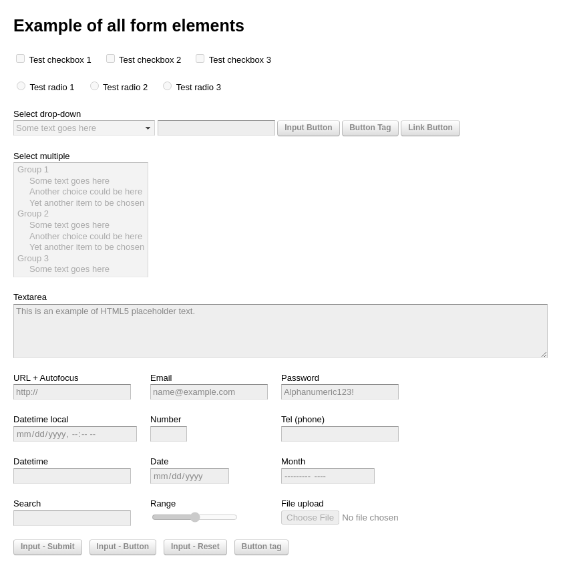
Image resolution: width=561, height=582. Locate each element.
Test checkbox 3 (240, 60)
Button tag (262, 546)
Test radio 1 (53, 87)
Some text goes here (81, 181)
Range (163, 503)
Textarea (30, 297)
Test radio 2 (126, 87)
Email (161, 378)
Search (27, 503)
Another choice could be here (81, 192)
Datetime (30, 461)
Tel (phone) (303, 419)
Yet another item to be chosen (81, 203)
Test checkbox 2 (151, 60)
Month (293, 461)
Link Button (430, 127)
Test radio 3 (198, 87)
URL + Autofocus (45, 378)
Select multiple (41, 156)
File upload (302, 503)
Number (165, 419)
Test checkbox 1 (61, 60)
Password (300, 378)
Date (159, 461)
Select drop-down (47, 114)
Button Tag (370, 127)
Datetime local (40, 419)
